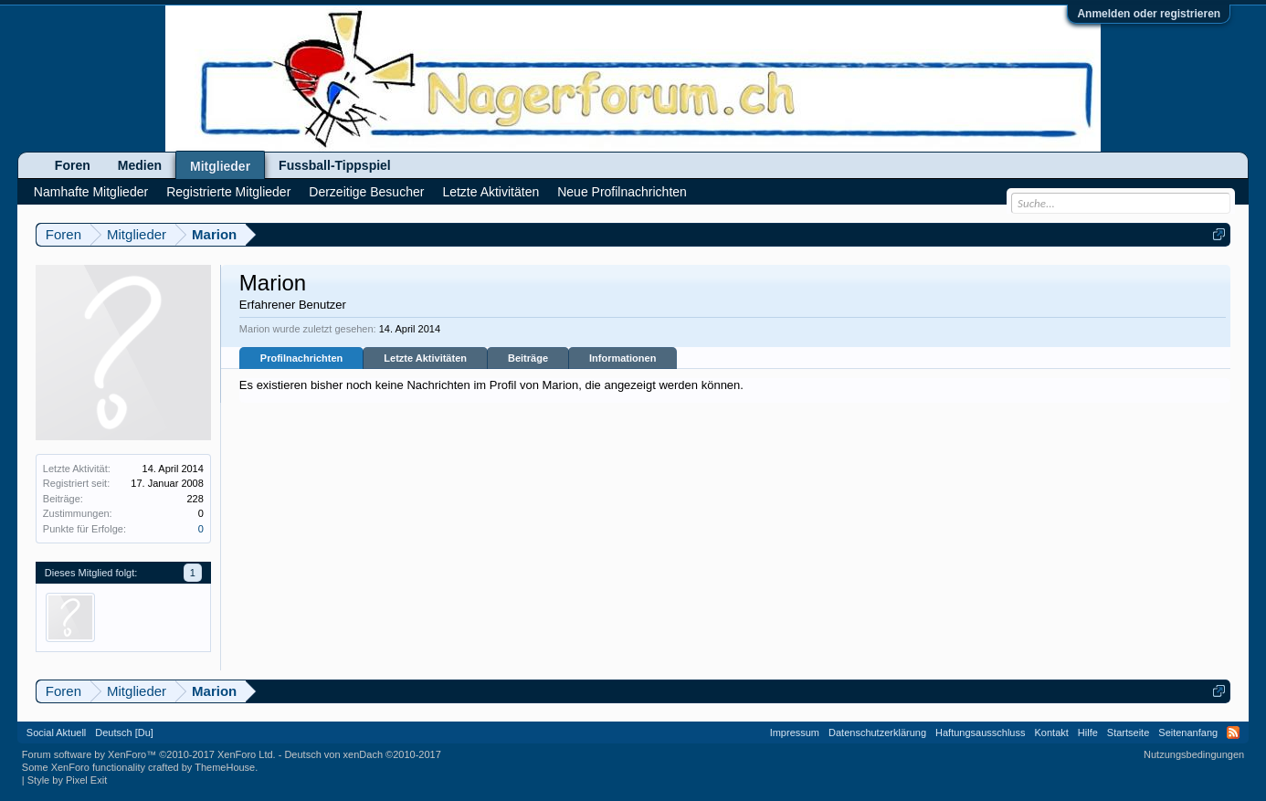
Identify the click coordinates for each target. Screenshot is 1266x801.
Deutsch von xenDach (362, 754)
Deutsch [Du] (124, 732)
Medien (140, 165)
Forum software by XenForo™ (149, 754)
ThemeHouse (225, 767)
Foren (72, 165)
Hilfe (1088, 732)
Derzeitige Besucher (366, 191)
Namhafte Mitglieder (91, 191)
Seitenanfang (1188, 732)
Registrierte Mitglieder (228, 191)
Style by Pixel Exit (67, 780)
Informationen (622, 358)
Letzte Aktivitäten (425, 358)
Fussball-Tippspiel (335, 165)
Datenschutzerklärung (877, 732)
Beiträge (528, 358)
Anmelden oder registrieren (1148, 13)
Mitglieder (220, 166)
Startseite (1128, 732)
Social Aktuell (56, 732)
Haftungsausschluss (980, 732)
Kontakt (1052, 732)
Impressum (794, 732)
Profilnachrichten (301, 358)
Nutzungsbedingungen (1194, 754)
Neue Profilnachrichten (622, 191)
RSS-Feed (1233, 732)
